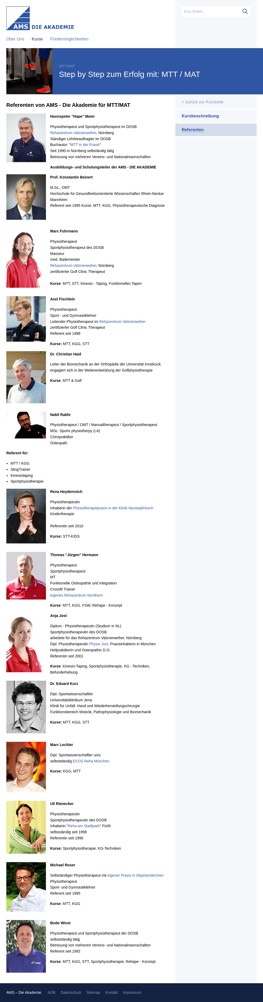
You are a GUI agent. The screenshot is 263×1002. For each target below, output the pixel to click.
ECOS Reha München (91, 761)
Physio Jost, (99, 644)
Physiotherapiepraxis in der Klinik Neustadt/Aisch (113, 508)
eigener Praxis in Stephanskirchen (135, 875)
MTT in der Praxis (85, 145)
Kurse (38, 39)
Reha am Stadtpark (84, 826)
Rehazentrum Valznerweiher (73, 133)
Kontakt (111, 992)
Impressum (132, 992)
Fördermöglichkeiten (69, 39)
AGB (51, 992)
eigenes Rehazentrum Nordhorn (76, 595)
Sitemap (93, 992)
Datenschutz (71, 992)
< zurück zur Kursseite (203, 102)
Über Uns (15, 39)
